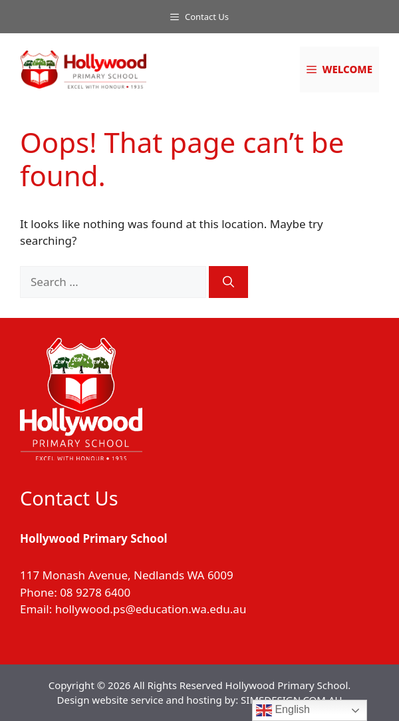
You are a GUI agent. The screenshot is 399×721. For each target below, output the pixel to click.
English (283, 710)
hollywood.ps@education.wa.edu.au (151, 609)
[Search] (228, 282)
